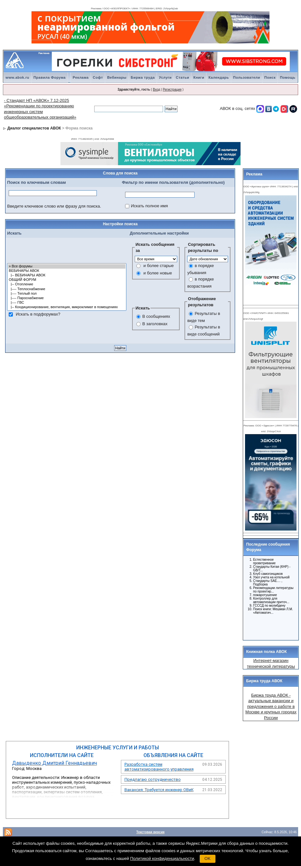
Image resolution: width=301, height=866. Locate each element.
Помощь (287, 77)
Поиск (270, 77)
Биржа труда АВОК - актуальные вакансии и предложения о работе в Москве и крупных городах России (270, 706)
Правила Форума (49, 77)
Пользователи (246, 77)
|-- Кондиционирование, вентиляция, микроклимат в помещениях (66, 307)
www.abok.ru (17, 77)
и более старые (158, 265)
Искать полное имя (149, 205)
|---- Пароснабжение (66, 298)
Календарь (218, 77)
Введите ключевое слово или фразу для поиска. (54, 206)
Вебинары (116, 77)
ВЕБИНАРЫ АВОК (66, 271)
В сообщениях (156, 316)
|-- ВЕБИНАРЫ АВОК (66, 275)
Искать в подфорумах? (38, 314)
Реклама (81, 77)
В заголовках (154, 323)
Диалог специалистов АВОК (34, 128)
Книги (198, 77)
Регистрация (172, 89)
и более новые (157, 273)
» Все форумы (66, 266)
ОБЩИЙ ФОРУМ (66, 280)
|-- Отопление (66, 284)
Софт (98, 77)
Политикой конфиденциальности (162, 858)
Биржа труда (143, 77)
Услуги (165, 77)
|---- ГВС (66, 302)
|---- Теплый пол (66, 293)
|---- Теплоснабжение (66, 289)
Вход (156, 89)
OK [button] (208, 858)
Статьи (182, 77)
